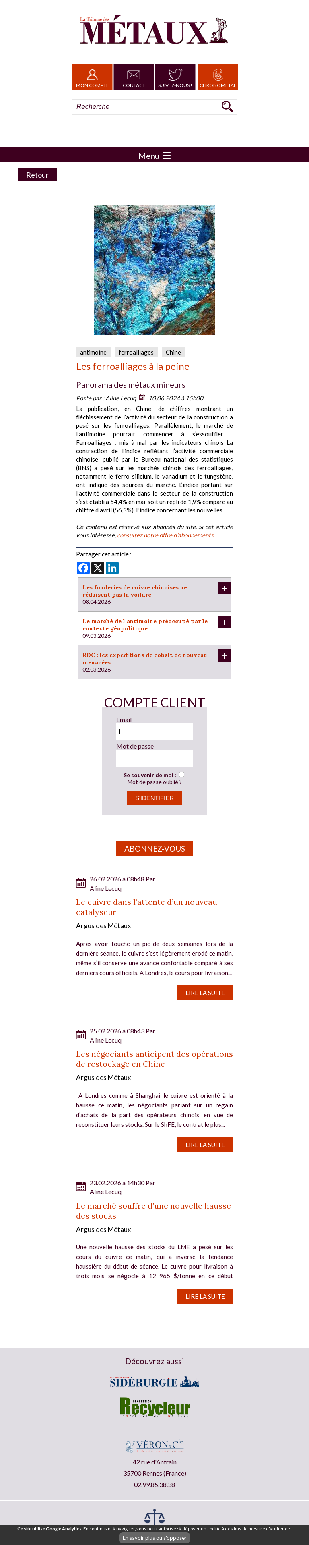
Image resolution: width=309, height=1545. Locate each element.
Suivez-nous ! (175, 77)
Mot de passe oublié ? (155, 781)
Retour (37, 174)
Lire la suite (205, 992)
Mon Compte (92, 77)
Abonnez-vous (154, 848)
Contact (134, 77)
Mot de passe (135, 746)
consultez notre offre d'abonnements (165, 535)
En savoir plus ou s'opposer (155, 1538)
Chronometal (218, 77)
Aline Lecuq (120, 398)
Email (124, 719)
